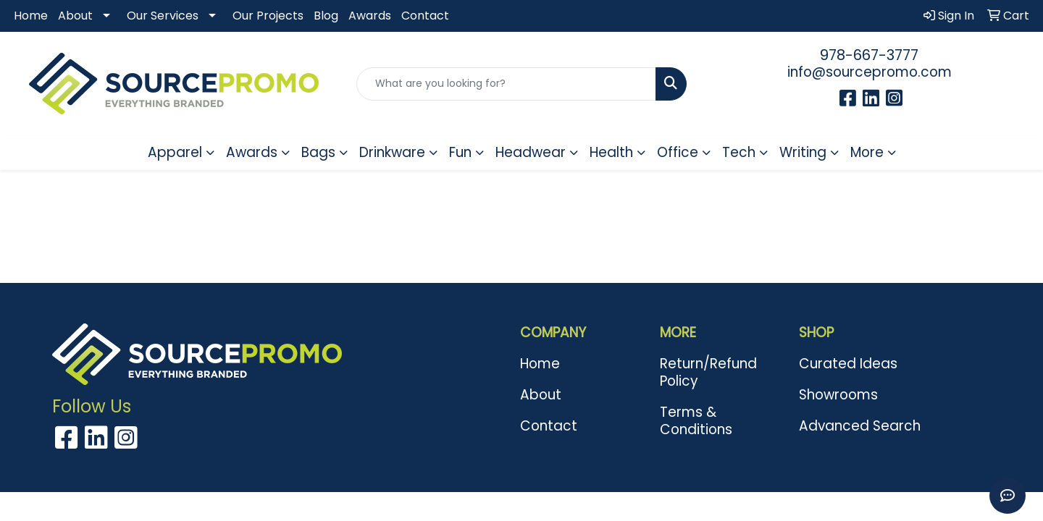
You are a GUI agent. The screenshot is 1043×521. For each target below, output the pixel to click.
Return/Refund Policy (708, 372)
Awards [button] (251, 152)
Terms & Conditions (696, 420)
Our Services (162, 15)
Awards (369, 15)
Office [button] (677, 152)
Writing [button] (802, 152)
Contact (425, 15)
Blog (326, 15)
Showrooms (838, 394)
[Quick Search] (506, 84)
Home (31, 15)
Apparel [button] (175, 152)
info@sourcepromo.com (869, 72)
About (75, 15)
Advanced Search (860, 426)
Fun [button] (460, 152)
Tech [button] (738, 152)
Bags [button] (318, 152)
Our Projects (268, 15)
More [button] (867, 152)
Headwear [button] (530, 152)
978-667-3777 (869, 55)
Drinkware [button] (392, 152)
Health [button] (611, 152)
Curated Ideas (848, 363)
